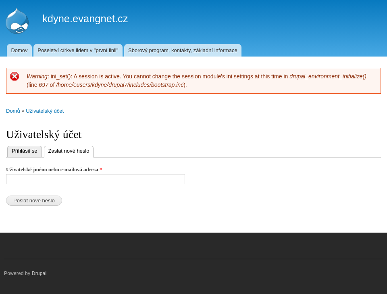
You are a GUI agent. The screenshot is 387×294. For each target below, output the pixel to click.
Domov (19, 50)
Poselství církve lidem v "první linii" (77, 50)
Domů (13, 111)
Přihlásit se (24, 151)
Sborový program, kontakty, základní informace (182, 50)
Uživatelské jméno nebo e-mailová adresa (54, 169)
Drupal (39, 273)
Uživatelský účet (45, 111)
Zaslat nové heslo (71, 150)
